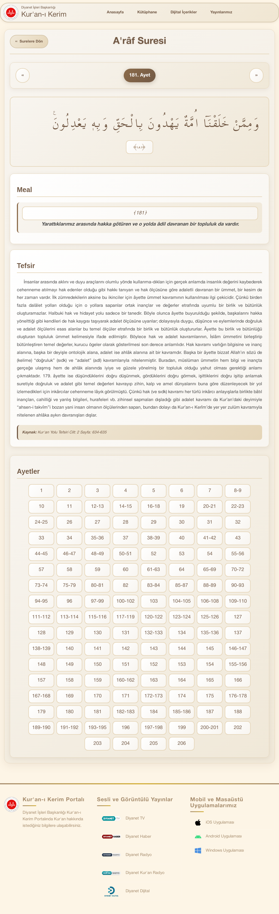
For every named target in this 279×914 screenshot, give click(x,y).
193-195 (97, 728)
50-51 (125, 554)
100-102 (125, 602)
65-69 (209, 570)
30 (181, 523)
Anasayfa (115, 12)
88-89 (209, 586)
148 (41, 665)
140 (69, 649)
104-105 (181, 602)
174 (182, 696)
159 (97, 681)
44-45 (41, 554)
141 (97, 649)
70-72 (237, 570)
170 (97, 696)
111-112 (41, 617)
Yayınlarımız (221, 12)
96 (69, 602)
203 (97, 744)
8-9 (237, 491)
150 (97, 665)
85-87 (181, 586)
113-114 (69, 617)
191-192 (69, 728)
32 (238, 523)
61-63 (153, 570)
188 (238, 712)
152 (154, 665)
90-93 (237, 586)
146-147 (238, 649)
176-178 (238, 696)
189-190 (41, 728)
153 (182, 665)
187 (210, 712)
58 (69, 570)
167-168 (41, 696)
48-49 (97, 554)
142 (126, 649)
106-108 (210, 602)
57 (41, 570)
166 (238, 681)
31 (210, 523)
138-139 (41, 649)
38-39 (153, 538)
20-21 (209, 507)
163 (154, 681)
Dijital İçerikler (184, 12)
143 (154, 649)
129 (69, 633)
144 (182, 649)
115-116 (97, 617)
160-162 (125, 681)
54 (210, 554)
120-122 (153, 617)
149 (69, 665)
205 (154, 744)
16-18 (153, 507)
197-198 (153, 728)
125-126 (210, 617)
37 (125, 538)
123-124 (181, 617)
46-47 (69, 554)
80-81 (97, 586)
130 (97, 633)
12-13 (97, 507)
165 (210, 681)
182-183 (125, 712)
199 (182, 728)
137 (238, 633)
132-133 (153, 633)
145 (210, 649)
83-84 (153, 586)
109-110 (238, 602)
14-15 (125, 507)
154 (210, 665)
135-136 (210, 633)
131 (126, 633)
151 (126, 665)
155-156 (238, 665)
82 (125, 586)
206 (182, 744)
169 (69, 696)
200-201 (210, 728)
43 (238, 538)
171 (126, 696)
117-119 (125, 617)
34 (69, 538)
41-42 (209, 538)
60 (125, 570)
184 (154, 712)
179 (41, 712)
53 (181, 554)
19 (181, 507)
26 (69, 523)
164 (182, 681)
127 (238, 617)
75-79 (69, 586)
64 (181, 570)
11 (69, 507)
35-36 (97, 538)
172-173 (153, 696)
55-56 (237, 554)
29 (153, 523)
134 (182, 633)
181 (97, 712)
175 (210, 696)
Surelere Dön (30, 42)
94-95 (41, 602)
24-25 (41, 523)
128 (41, 633)
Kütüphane (147, 12)
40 (181, 538)
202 (238, 728)
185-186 (181, 712)
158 (69, 681)
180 (69, 712)
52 (153, 554)
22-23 (237, 507)
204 (126, 744)
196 (126, 728)
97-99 (97, 602)
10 (41, 507)
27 (97, 523)
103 (154, 602)
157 (41, 681)
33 (41, 538)
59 (97, 570)
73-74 (41, 586)
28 (125, 523)
